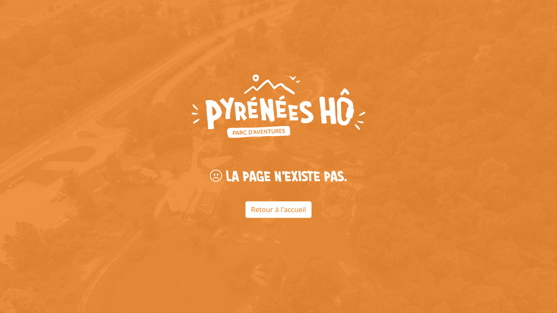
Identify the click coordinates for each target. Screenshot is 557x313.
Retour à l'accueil (278, 209)
